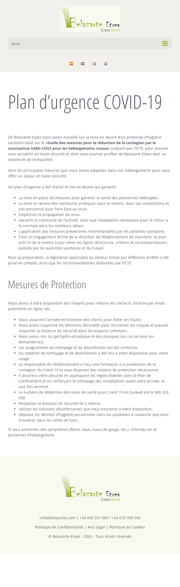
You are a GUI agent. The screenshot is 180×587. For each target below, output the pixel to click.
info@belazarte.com (57, 517)
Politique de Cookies (127, 527)
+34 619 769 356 (126, 517)
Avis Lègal (96, 527)
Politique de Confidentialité (59, 527)
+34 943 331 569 (93, 517)
